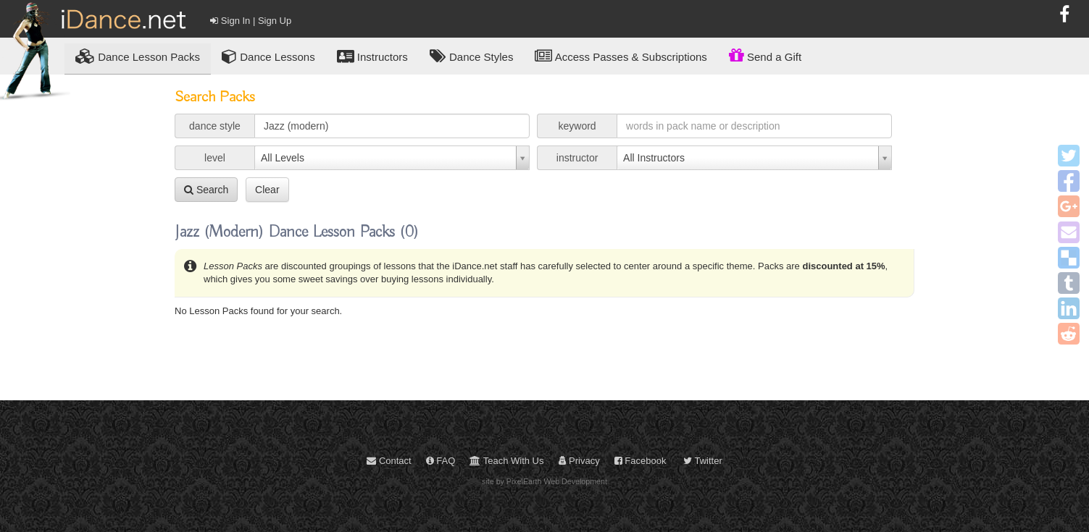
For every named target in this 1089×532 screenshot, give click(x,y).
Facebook (640, 460)
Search (206, 189)
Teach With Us (506, 460)
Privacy (579, 460)
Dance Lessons (268, 56)
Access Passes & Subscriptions (620, 56)
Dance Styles (472, 56)
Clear (267, 189)
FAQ (441, 460)
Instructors (372, 56)
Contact (389, 460)
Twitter (702, 460)
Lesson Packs (137, 56)
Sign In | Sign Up (250, 20)
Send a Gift (765, 55)
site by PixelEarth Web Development (544, 481)
